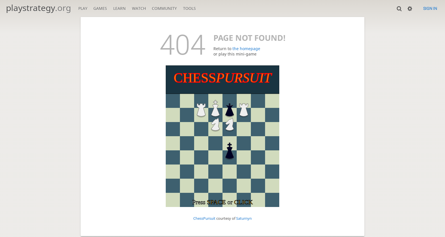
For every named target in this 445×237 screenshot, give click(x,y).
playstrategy (38, 8)
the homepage (246, 48)
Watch (139, 8)
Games (100, 8)
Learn (119, 8)
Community (164, 8)
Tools (189, 8)
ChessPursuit (204, 218)
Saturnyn (244, 218)
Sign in (430, 8)
